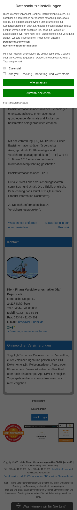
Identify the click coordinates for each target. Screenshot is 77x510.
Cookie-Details (10, 103)
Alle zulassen (38, 82)
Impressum (22, 103)
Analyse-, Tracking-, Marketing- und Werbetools (36, 74)
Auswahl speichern (38, 93)
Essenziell (12, 68)
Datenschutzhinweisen (16, 41)
